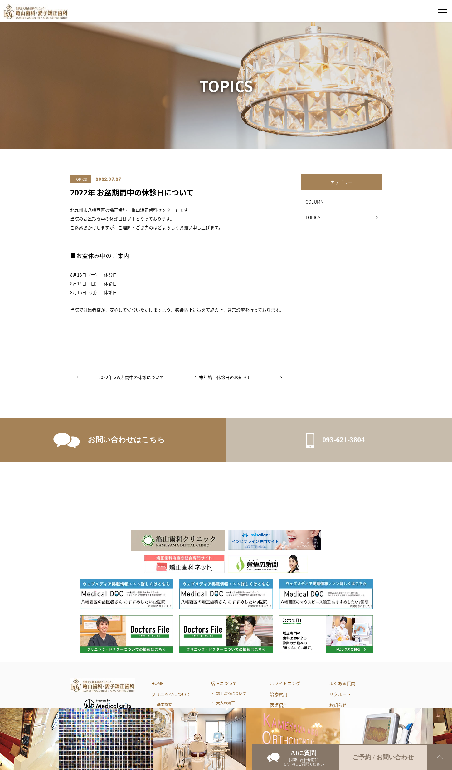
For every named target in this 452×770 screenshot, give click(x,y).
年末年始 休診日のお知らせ (223, 377)
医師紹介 (278, 705)
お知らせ (338, 705)
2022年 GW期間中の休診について (131, 377)
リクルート (340, 694)
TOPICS (312, 217)
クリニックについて (171, 694)
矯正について (224, 683)
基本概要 (164, 704)
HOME (157, 683)
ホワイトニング (285, 683)
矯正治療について (231, 693)
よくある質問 (342, 683)
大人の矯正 (225, 703)
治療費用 (278, 694)
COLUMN (314, 202)
